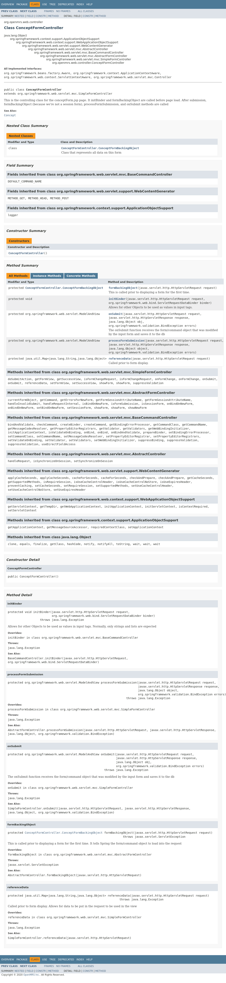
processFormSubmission (126, 340)
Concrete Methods (81, 275)
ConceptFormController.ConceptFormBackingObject (100, 148)
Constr (41, 16)
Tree (52, 4)
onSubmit (115, 314)
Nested (19, 16)
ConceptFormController (26, 253)
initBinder (117, 298)
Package (21, 4)
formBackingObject (123, 287)
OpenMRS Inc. (31, 974)
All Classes (86, 11)
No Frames (63, 11)
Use (44, 4)
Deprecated (66, 4)
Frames (49, 11)
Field (29, 16)
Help (89, 4)
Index (80, 4)
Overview (7, 4)
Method (53, 16)
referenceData (120, 358)
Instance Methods (47, 275)
